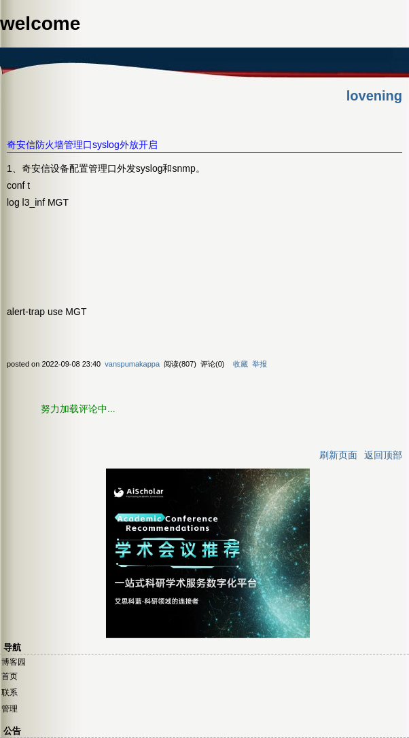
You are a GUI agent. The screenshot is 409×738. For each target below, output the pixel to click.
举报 (259, 364)
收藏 (240, 364)
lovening (374, 95)
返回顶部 (383, 454)
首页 (9, 676)
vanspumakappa (132, 364)
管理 (9, 709)
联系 (9, 692)
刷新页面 (338, 454)
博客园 (13, 662)
